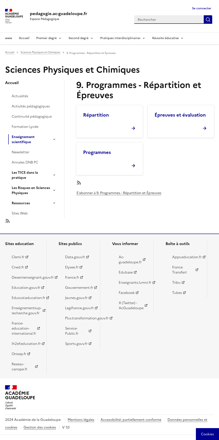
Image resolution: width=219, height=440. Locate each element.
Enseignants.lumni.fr (134, 282)
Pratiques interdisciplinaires (120, 38)
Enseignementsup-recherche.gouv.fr (27, 310)
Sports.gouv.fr (76, 343)
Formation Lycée (25, 126)
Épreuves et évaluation (180, 114)
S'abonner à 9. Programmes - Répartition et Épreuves (118, 192)
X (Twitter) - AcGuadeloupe (131, 305)
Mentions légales (81, 419)
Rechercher (208, 19)
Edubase (126, 272)
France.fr (72, 277)
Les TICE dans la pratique (25, 175)
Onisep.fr (19, 353)
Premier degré (46, 38)
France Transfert (179, 270)
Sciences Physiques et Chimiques (40, 52)
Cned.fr (18, 267)
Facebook (127, 292)
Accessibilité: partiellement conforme (130, 419)
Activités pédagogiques (31, 106)
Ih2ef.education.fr (26, 343)
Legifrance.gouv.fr (79, 307)
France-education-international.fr (24, 328)
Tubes (177, 292)
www (8, 38)
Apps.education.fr (187, 256)
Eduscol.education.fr (27, 297)
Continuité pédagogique (32, 116)
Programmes (97, 152)
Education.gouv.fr (26, 287)
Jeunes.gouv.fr (76, 297)
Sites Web (20, 213)
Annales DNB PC (25, 162)
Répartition (96, 114)
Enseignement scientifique (23, 139)
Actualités (20, 96)
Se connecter (201, 8)
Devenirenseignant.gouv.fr (27, 277)
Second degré (78, 38)
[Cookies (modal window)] (207, 434)
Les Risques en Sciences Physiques (31, 190)
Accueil (24, 38)
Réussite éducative (165, 38)
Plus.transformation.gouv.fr (80, 318)
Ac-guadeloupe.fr (130, 259)
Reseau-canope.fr (19, 366)
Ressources (21, 203)
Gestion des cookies (40, 427)
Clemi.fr (18, 256)
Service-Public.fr (71, 331)
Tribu (176, 282)
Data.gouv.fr (75, 256)
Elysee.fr (71, 267)
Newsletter (20, 152)
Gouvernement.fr (79, 287)
